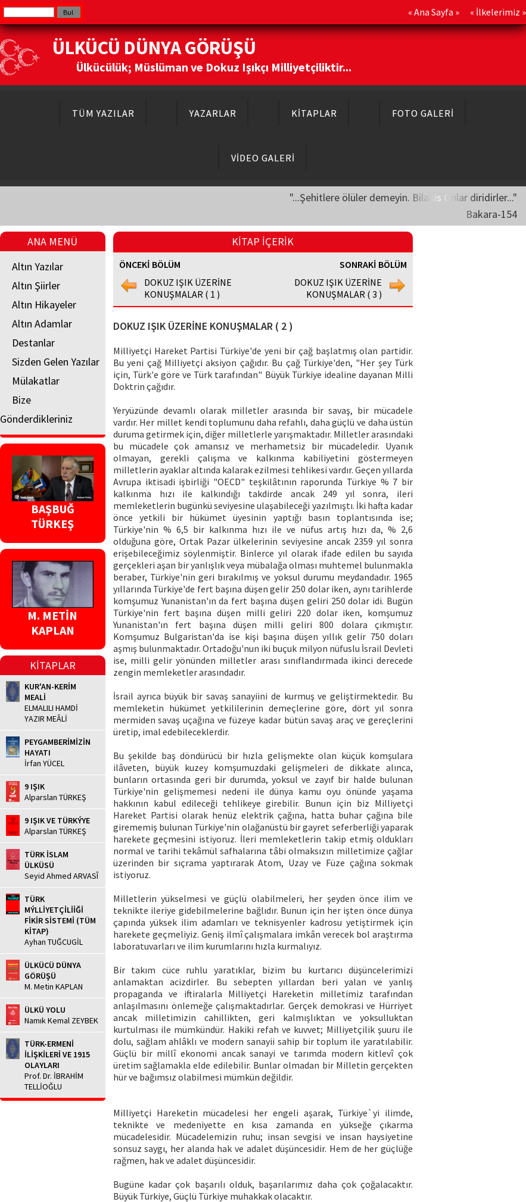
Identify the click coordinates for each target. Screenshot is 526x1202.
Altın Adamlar (42, 323)
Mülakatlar (36, 381)
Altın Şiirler (36, 285)
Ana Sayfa (433, 12)
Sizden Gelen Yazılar (55, 362)
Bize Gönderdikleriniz (36, 409)
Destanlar (33, 342)
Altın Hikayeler (44, 304)
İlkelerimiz (498, 12)
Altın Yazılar (37, 266)
